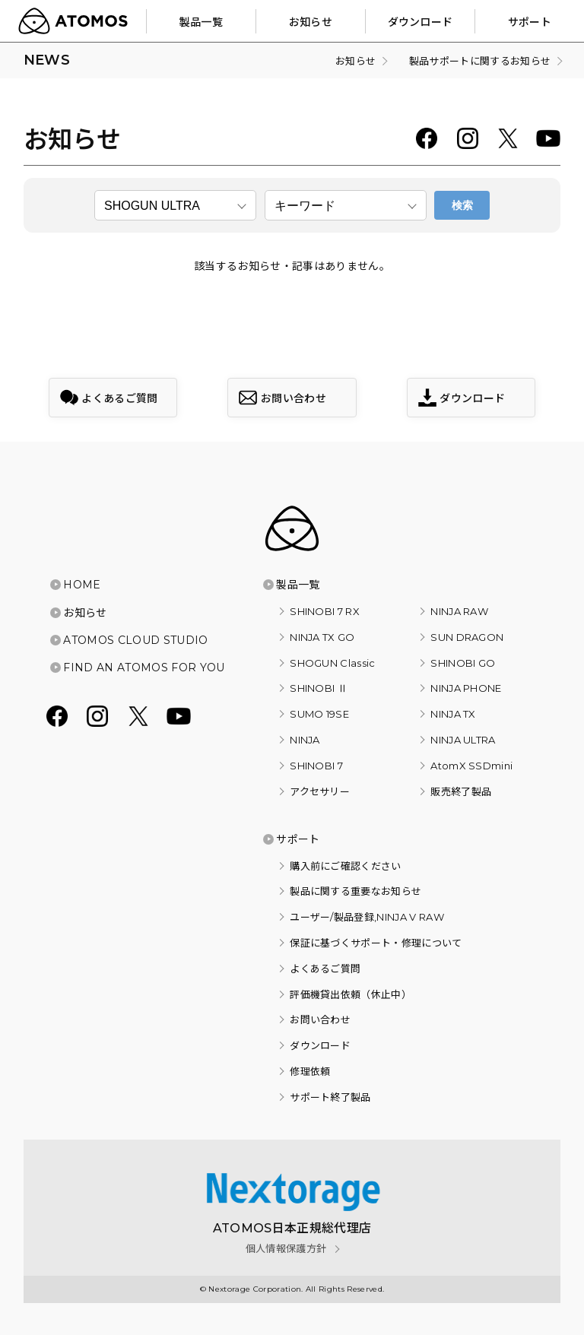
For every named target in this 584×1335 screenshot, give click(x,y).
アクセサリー (320, 791)
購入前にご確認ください (346, 866)
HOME (81, 584)
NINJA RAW (459, 611)
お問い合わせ (320, 1019)
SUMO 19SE (319, 714)
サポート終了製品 (330, 1097)
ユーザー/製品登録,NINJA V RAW (367, 917)
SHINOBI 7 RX (325, 611)
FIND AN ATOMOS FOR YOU (143, 667)
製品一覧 (297, 584)
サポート (297, 839)
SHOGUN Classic (332, 663)
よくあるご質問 (325, 968)
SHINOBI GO (462, 663)
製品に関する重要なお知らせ (355, 891)
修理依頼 (310, 1071)
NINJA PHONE (466, 688)
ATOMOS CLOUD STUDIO (135, 640)
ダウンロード (320, 1045)
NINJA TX (453, 714)
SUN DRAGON (466, 637)
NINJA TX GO (322, 637)
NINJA (305, 740)
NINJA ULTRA (463, 740)
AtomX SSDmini (471, 765)
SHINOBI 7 (316, 765)
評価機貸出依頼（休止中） (350, 994)
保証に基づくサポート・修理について (376, 943)
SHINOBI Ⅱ (319, 688)
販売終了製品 (460, 791)
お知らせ (84, 613)
